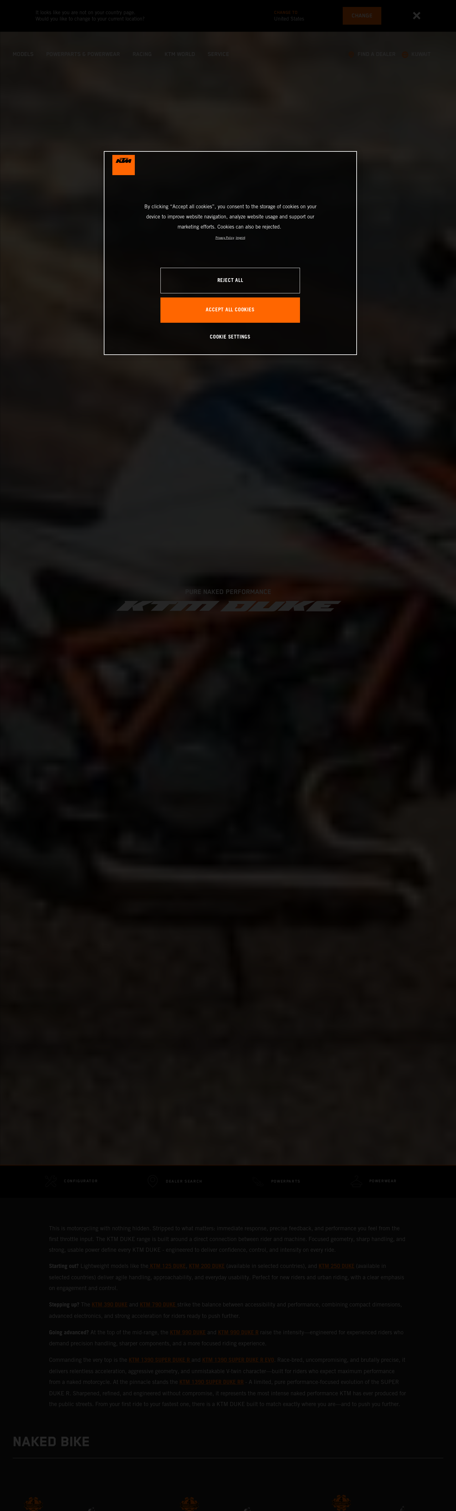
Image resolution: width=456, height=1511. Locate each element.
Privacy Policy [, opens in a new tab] (225, 237)
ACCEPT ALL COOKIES (230, 310)
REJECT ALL (230, 280)
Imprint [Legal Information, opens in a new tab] (240, 237)
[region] (230, 253)
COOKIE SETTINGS (230, 337)
